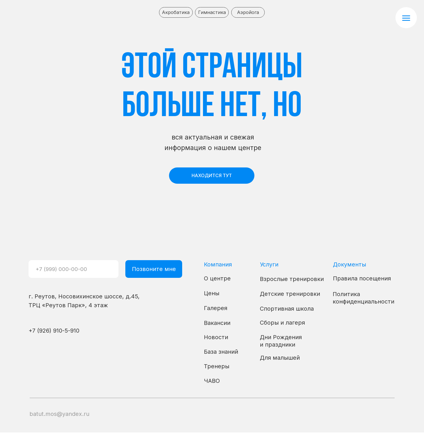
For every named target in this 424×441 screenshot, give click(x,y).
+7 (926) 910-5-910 (54, 330)
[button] (406, 17)
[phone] (73, 269)
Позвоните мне (154, 269)
